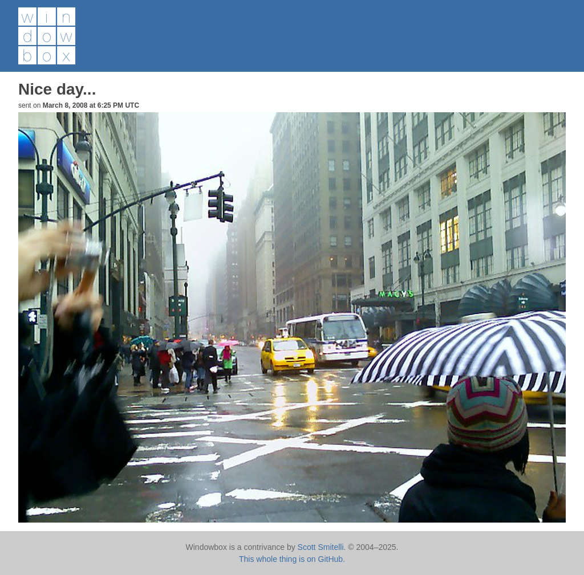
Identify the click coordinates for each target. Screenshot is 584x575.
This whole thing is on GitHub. (292, 559)
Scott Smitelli (321, 547)
